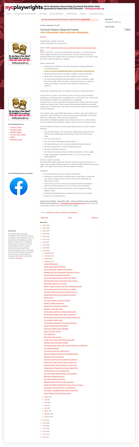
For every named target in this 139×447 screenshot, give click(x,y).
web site (43, 37)
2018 (44, 248)
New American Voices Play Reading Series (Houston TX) (62, 317)
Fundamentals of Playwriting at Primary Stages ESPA (61, 368)
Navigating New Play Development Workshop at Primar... (62, 272)
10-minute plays (52, 32)
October (47, 259)
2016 (44, 420)
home (9, 13)
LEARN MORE (85, 19)
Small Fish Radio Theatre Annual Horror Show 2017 (60, 365)
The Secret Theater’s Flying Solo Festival (57, 300)
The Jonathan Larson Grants (53, 320)
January (47, 416)
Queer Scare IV (49, 297)
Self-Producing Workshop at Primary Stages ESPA (60, 312)
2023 (44, 234)
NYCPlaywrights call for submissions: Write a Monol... (61, 281)
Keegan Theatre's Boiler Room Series (56, 326)
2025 (44, 228)
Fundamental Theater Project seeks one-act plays (60, 295)
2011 (44, 434)
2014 (44, 426)
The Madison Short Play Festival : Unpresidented (59, 388)
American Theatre (16, 127)
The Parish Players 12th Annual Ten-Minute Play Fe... (61, 292)
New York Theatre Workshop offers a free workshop (60, 373)
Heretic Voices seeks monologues (54, 267)
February (47, 414)
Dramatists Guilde (16, 130)
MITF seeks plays (49, 334)
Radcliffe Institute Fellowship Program (56, 343)
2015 (44, 423)
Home (70, 217)
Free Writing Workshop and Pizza (54, 379)
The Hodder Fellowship (51, 348)
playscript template (96, 13)
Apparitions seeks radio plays (53, 309)
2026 (44, 225)
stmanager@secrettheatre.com (72, 203)
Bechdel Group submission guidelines (56, 306)
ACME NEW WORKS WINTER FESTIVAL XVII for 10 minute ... (64, 385)
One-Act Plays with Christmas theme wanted (58, 269)
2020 (44, 242)
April (45, 408)
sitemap (83, 13)
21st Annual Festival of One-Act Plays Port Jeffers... (60, 278)
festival (62, 32)
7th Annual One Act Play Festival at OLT (57, 351)
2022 (44, 236)
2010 (44, 437)
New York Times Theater (18, 134)
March (46, 411)
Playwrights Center (16, 139)
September (48, 261)
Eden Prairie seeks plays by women (55, 283)
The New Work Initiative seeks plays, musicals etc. (60, 314)
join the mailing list (56, 13)
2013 (44, 428)
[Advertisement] (21, 29)
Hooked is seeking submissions (54, 303)
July (45, 400)
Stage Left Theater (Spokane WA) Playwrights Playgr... (61, 354)
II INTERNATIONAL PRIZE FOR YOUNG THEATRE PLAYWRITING (65, 345)
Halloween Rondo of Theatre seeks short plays (59, 382)
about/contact (72, 13)
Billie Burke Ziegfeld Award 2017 (54, 376)
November (47, 256)
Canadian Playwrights (51, 264)
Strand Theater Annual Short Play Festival (57, 393)
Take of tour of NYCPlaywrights (54, 357)
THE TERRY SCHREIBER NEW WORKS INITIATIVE (61, 390)
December (47, 253)
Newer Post (44, 217)
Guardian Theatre (15, 132)
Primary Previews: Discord (52, 331)
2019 (44, 245)
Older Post (94, 217)
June (46, 402)
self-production (82, 32)
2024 (44, 231)
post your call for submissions (25, 13)
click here (19, 258)
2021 (44, 239)
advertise (43, 13)
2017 (44, 250)
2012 (44, 431)
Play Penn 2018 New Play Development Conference (60, 359)
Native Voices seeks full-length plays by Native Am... (60, 362)
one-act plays (71, 32)
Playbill (12, 137)
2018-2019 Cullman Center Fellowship (56, 329)
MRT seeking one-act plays (52, 337)
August (46, 397)
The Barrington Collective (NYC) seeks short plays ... (61, 323)
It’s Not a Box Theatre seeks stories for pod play (59, 340)
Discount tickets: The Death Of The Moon (57, 275)
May (45, 405)
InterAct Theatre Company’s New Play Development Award (63, 286)
